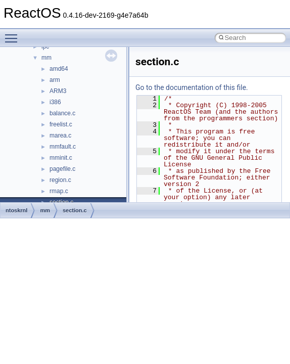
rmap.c (59, 191)
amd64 (59, 68)
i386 (55, 102)
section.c (75, 210)
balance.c (62, 113)
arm (55, 79)
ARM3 (58, 91)
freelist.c (61, 124)
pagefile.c (62, 168)
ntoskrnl (16, 210)
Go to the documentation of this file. (191, 87)
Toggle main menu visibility (13, 34)
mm (46, 57)
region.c (60, 180)
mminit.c (61, 157)
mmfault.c (63, 146)
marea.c (60, 135)
